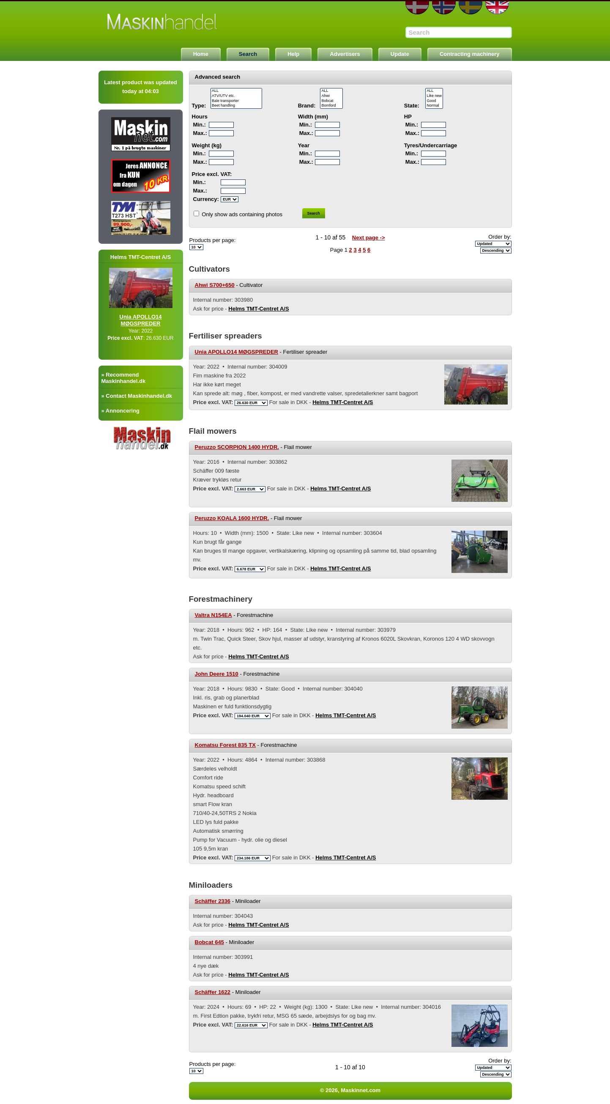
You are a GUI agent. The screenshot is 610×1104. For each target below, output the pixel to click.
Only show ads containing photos (242, 214)
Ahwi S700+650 (215, 285)
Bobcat (331, 101)
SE (470, 7)
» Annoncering (120, 410)
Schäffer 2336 (213, 901)
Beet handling (236, 105)
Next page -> (368, 237)
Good (434, 101)
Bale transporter (236, 101)
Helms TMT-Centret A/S (258, 309)
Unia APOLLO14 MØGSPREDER (149, 320)
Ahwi (331, 96)
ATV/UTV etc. (236, 96)
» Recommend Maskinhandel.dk (123, 378)
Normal (434, 105)
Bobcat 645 (209, 942)
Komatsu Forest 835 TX (225, 745)
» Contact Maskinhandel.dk (136, 396)
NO (444, 7)
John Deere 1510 (216, 674)
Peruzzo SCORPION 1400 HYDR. (237, 447)
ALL (236, 91)
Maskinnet (162, 22)
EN (497, 7)
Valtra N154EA (213, 615)
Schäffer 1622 (213, 992)
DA (417, 7)
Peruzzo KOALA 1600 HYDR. (232, 518)
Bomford (331, 105)
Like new (434, 96)
